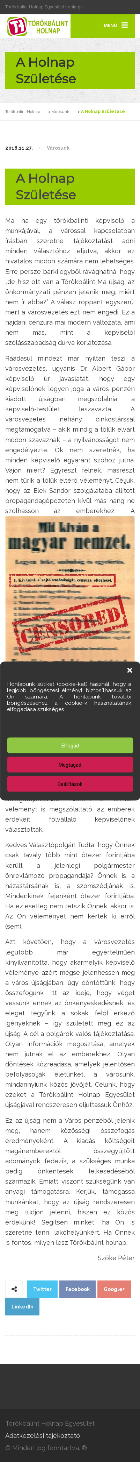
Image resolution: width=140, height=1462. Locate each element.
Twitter (42, 1289)
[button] (129, 670)
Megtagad (70, 764)
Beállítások (70, 784)
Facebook (78, 1289)
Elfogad (70, 745)
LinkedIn (23, 1307)
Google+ (114, 1289)
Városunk (58, 148)
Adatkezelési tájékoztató (42, 1435)
